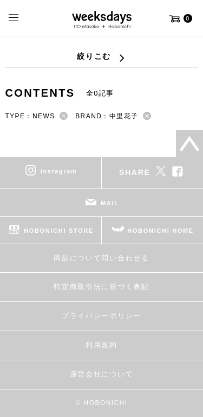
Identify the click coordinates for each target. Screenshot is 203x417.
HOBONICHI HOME (160, 230)
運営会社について (101, 374)
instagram (59, 170)
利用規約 (101, 345)
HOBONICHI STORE (59, 230)
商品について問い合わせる (101, 258)
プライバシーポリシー (101, 316)
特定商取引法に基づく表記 (101, 287)
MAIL (110, 202)
